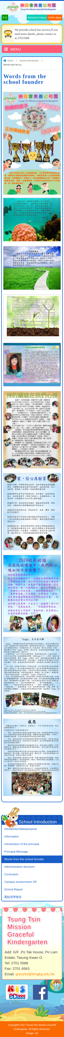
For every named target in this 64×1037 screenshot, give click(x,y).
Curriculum (11, 874)
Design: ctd (32, 1033)
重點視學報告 (13, 897)
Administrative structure (19, 866)
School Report (13, 889)
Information (11, 836)
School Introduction (29, 60)
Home (10, 60)
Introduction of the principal (21, 844)
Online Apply (54, 17)
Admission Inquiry (36, 17)
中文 (5, 17)
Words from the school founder (24, 859)
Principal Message (16, 851)
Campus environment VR (20, 882)
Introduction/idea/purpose (20, 829)
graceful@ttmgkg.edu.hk (35, 974)
